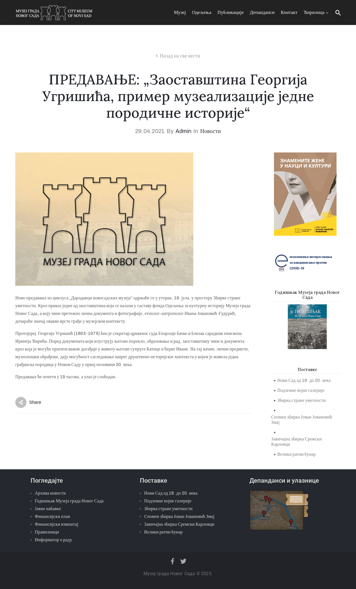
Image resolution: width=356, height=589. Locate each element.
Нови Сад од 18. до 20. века (304, 380)
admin (183, 131)
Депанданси (262, 12)
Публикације (230, 12)
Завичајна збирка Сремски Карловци (296, 442)
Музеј (180, 12)
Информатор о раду (53, 539)
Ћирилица (316, 12)
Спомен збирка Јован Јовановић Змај (301, 420)
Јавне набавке (48, 508)
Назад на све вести (180, 56)
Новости (210, 131)
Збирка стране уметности (301, 400)
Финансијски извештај (56, 524)
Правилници (47, 532)
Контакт (289, 12)
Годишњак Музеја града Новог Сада (69, 500)
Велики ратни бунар (296, 454)
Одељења (201, 12)
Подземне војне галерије (301, 390)
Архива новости (50, 493)
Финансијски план (52, 516)
